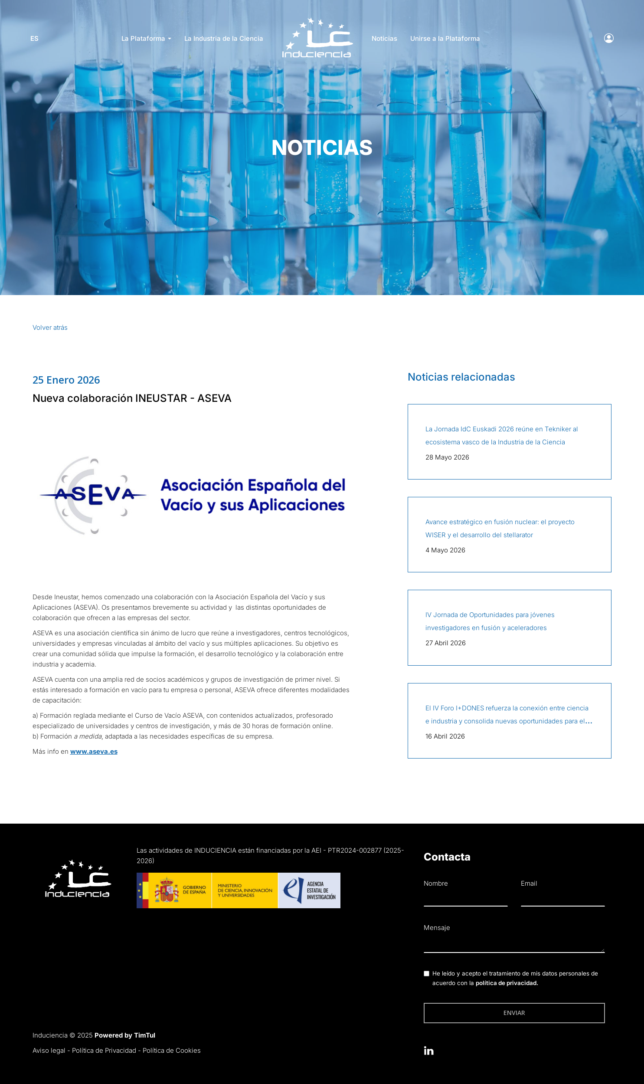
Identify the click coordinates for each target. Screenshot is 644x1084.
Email (529, 883)
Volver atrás (50, 327)
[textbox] (514, 944)
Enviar (514, 1012)
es (37, 38)
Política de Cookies (172, 1050)
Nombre (436, 883)
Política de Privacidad (104, 1050)
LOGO (317, 20)
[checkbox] (426, 973)
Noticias (384, 38)
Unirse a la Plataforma (445, 38)
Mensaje (437, 927)
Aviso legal (49, 1050)
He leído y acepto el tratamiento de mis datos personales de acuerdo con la (515, 978)
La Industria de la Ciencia (223, 38)
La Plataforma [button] (146, 38)
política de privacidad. (507, 982)
